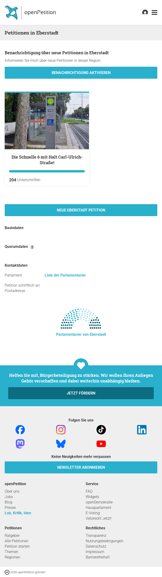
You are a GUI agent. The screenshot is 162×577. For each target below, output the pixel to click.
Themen (11, 552)
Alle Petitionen (16, 541)
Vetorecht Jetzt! (99, 518)
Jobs (9, 497)
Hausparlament (98, 507)
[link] (154, 13)
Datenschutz (96, 546)
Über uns (12, 491)
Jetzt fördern (81, 393)
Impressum (95, 552)
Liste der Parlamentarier (65, 275)
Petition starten (17, 546)
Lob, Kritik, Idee (18, 513)
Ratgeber (12, 535)
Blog (8, 502)
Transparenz (96, 535)
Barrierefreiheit (98, 557)
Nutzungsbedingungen (104, 541)
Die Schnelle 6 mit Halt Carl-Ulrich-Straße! (47, 159)
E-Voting (93, 513)
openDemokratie (99, 502)
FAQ (89, 491)
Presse (10, 507)
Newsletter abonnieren (81, 467)
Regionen (12, 557)
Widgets (92, 497)
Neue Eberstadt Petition (81, 210)
